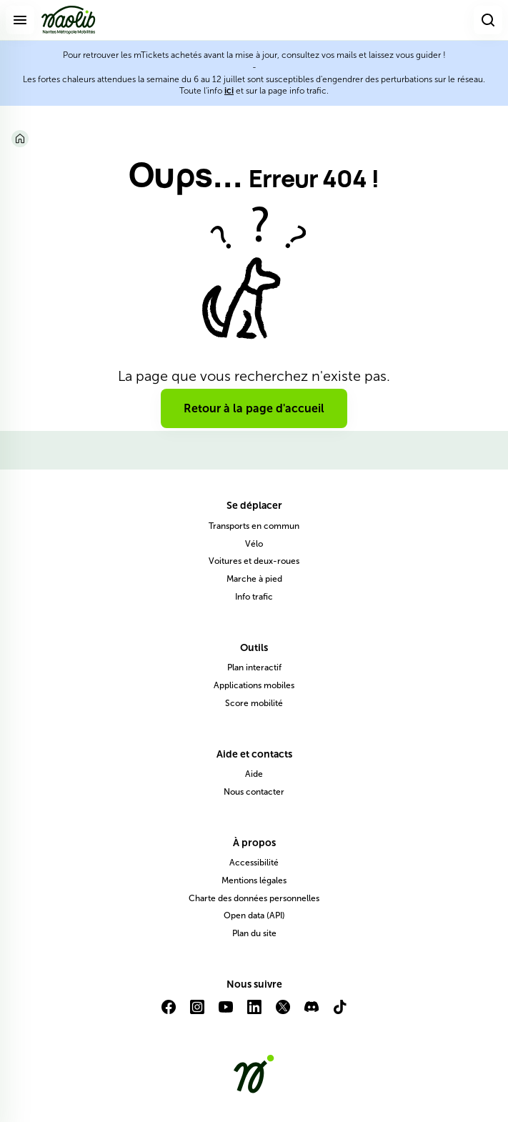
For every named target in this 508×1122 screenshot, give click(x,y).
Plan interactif (254, 667)
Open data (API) (254, 915)
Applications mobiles (254, 685)
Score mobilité (254, 703)
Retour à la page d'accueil (254, 408)
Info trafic (254, 597)
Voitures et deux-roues (254, 561)
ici (229, 91)
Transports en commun (254, 526)
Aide (254, 774)
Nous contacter (254, 792)
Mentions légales (254, 880)
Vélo (254, 544)
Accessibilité (254, 863)
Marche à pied (254, 579)
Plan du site (254, 933)
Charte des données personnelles (254, 898)
